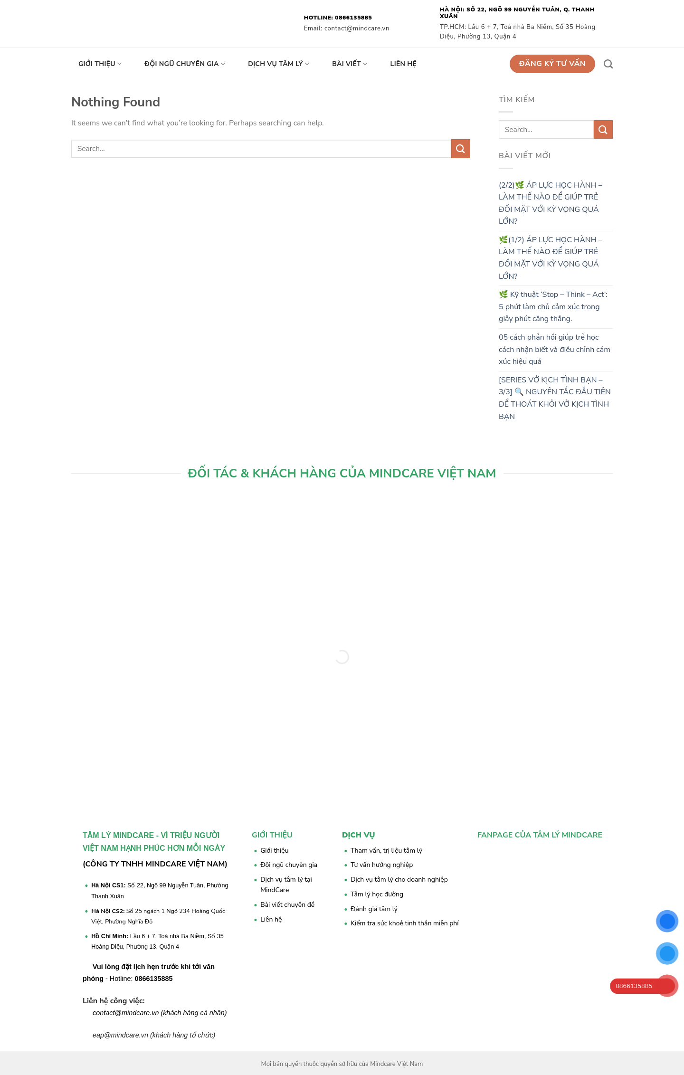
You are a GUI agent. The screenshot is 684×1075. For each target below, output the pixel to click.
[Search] (608, 64)
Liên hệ (403, 63)
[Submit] (460, 148)
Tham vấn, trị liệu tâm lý (386, 850)
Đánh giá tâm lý (374, 908)
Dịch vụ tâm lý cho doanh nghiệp (399, 879)
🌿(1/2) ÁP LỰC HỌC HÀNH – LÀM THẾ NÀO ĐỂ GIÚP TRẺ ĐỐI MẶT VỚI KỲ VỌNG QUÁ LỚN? (550, 258)
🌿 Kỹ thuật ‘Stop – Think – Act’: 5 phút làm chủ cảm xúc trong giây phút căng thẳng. (553, 306)
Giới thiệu (100, 64)
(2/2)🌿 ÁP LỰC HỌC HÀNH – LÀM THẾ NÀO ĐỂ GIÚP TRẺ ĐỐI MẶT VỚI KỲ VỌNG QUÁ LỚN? (550, 203)
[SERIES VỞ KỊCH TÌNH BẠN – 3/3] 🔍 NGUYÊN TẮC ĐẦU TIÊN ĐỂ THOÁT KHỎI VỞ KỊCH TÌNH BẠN (555, 398)
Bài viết (349, 64)
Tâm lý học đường (377, 894)
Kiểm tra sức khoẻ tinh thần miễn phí (404, 923)
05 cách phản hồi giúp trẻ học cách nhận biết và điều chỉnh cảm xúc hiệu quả (554, 349)
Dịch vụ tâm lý (278, 64)
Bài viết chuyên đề (287, 904)
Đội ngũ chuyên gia (184, 64)
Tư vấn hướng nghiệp (382, 864)
